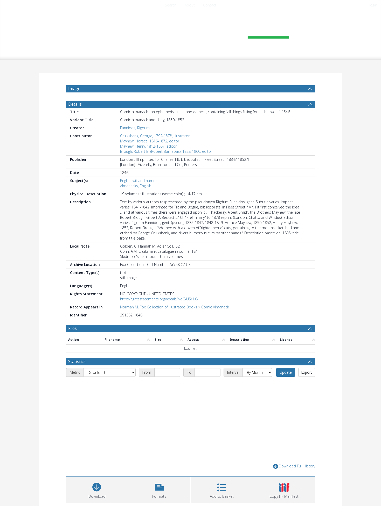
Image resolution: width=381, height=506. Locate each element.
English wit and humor (138, 180)
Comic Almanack (215, 307)
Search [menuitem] (170, 5)
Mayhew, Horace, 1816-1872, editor (149, 141)
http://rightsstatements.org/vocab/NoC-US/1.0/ (159, 299)
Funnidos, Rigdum (135, 127)
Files (72, 328)
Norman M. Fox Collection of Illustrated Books (158, 307)
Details (75, 104)
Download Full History (294, 466)
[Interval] (257, 372)
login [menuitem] (373, 5)
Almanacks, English (135, 185)
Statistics (77, 361)
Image (74, 88)
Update (286, 372)
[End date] (207, 372)
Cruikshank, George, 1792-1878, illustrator (155, 135)
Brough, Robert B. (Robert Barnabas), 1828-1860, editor (166, 151)
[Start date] (167, 372)
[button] (159, 489)
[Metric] (109, 372)
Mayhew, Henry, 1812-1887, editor (148, 146)
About (190, 5)
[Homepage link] (190, 33)
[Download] (97, 489)
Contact (209, 5)
